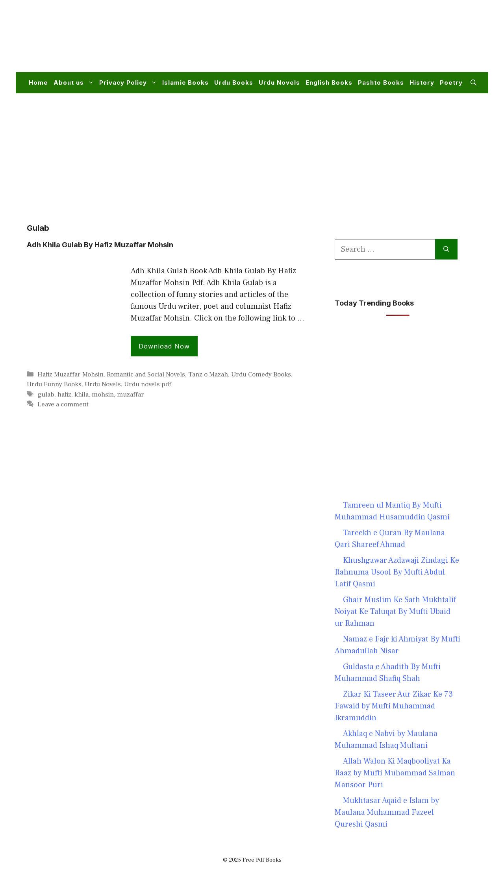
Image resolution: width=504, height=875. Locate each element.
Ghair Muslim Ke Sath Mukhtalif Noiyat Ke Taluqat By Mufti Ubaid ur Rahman (395, 611)
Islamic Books (185, 82)
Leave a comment (63, 404)
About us (75, 82)
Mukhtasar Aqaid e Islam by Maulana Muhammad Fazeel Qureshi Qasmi (387, 812)
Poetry (451, 82)
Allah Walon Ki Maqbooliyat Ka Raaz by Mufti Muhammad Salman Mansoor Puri (395, 773)
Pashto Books (381, 82)
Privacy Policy (129, 82)
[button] (473, 82)
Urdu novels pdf (147, 384)
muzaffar (130, 394)
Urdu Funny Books (54, 384)
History (422, 82)
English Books (329, 82)
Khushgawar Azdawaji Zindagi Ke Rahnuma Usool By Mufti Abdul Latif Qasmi (397, 572)
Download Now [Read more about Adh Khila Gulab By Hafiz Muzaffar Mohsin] (164, 346)
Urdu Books (233, 82)
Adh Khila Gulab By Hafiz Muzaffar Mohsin (100, 245)
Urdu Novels (279, 82)
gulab (45, 394)
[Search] (446, 249)
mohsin (103, 394)
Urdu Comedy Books (261, 374)
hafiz (64, 394)
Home (38, 82)
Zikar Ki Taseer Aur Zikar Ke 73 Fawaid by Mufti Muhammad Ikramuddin (394, 706)
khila (81, 394)
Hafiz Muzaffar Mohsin (70, 374)
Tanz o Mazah (208, 374)
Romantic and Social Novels (146, 374)
